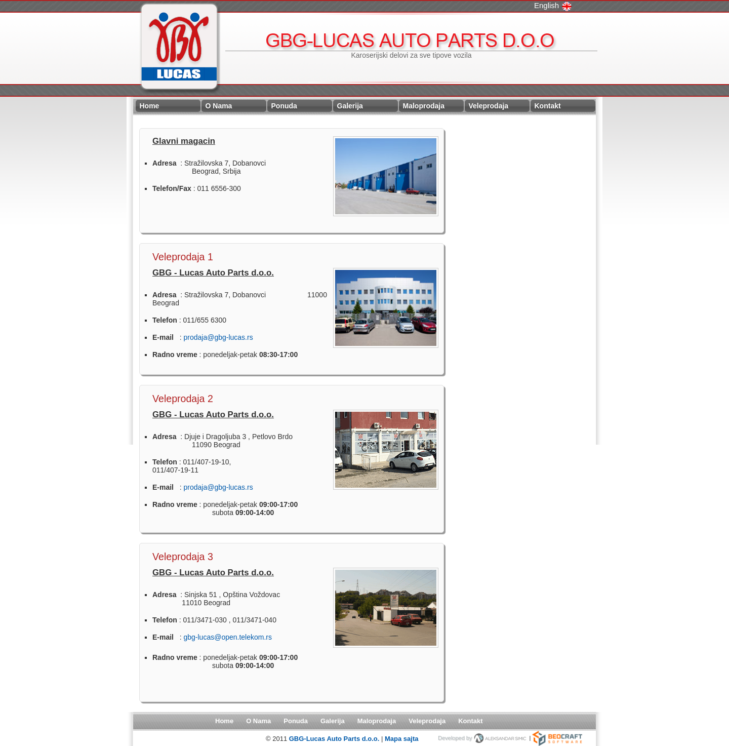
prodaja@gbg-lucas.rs (218, 337)
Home (149, 106)
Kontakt (548, 106)
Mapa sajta (401, 738)
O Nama (219, 106)
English (553, 5)
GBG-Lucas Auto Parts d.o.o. (335, 738)
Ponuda (284, 106)
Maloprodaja (423, 106)
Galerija (350, 106)
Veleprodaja (489, 106)
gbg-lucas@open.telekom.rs (227, 637)
